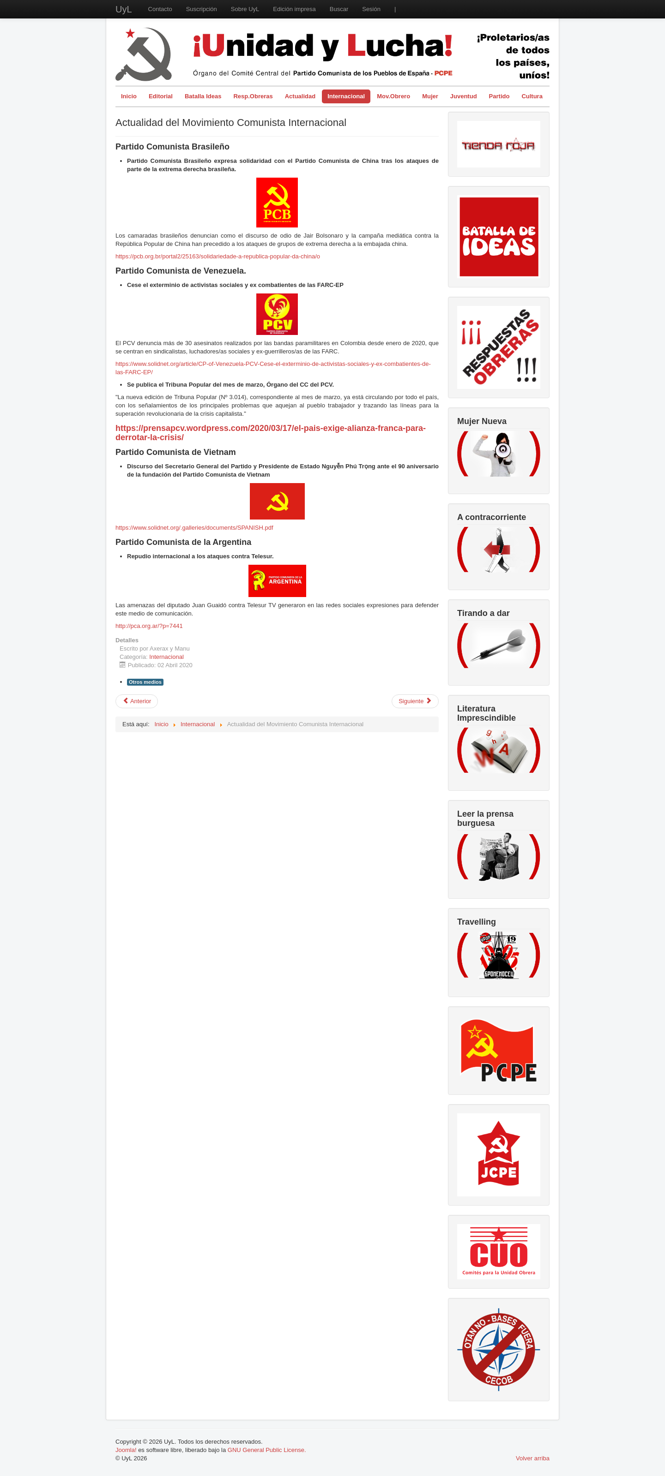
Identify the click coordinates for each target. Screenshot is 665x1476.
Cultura (532, 96)
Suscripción (201, 9)
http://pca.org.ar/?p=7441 (149, 625)
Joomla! (126, 1449)
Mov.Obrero (393, 96)
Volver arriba (533, 1458)
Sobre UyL (245, 9)
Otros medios (145, 682)
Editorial (161, 96)
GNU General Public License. (267, 1449)
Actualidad (300, 96)
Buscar (339, 9)
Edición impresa (294, 9)
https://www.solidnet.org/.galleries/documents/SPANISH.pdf (194, 527)
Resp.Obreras (252, 96)
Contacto (160, 9)
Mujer (430, 96)
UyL (123, 9)
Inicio (129, 96)
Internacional (346, 96)
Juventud (463, 96)
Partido (499, 96)
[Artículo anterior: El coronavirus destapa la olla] (136, 701)
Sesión (371, 9)
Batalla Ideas (203, 96)
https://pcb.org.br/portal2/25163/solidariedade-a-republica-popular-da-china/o (217, 256)
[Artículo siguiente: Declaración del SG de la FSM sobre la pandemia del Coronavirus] (415, 701)
